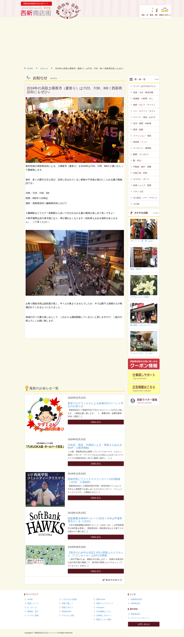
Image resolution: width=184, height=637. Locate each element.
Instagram (100, 607)
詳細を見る (96, 422)
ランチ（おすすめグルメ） (145, 86)
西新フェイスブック (104, 603)
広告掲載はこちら (103, 611)
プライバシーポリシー (140, 618)
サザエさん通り (68, 616)
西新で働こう (139, 11)
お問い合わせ (144, 624)
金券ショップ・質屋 (142, 185)
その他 (136, 204)
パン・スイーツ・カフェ (144, 111)
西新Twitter (100, 599)
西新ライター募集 (103, 620)
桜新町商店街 (136, 599)
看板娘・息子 (124, 11)
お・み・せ (109, 11)
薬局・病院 (138, 129)
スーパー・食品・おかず (144, 117)
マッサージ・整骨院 (142, 148)
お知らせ (44, 68)
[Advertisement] (92, 42)
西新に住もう (154, 11)
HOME (30, 68)
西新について (94, 11)
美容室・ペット (140, 142)
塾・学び (137, 160)
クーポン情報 (33, 616)
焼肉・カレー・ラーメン (144, 105)
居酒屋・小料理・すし (143, 98)
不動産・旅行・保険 (142, 167)
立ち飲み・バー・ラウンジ (145, 198)
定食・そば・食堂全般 (143, 92)
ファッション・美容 (142, 136)
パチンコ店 (138, 191)
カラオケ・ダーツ (141, 179)
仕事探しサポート (103, 616)
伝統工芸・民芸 (140, 173)
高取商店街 (135, 603)
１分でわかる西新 (69, 599)
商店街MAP (66, 611)
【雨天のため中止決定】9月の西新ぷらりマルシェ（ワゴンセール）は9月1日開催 (95, 554)
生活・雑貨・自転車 (142, 123)
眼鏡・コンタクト (141, 154)
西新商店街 (135, 614)
